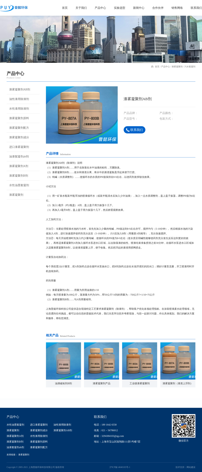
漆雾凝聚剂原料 (17, 118)
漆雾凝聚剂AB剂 (18, 89)
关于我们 (42, 403)
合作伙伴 (136, 403)
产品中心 (165, 66)
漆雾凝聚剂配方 (17, 127)
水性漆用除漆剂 (17, 108)
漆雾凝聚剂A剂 (17, 166)
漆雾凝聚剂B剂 (17, 175)
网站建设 (191, 467)
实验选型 (89, 403)
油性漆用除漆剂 (17, 99)
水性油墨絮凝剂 (17, 185)
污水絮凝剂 (189, 66)
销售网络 (160, 403)
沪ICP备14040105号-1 (119, 467)
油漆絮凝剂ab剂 (17, 156)
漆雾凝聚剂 (177, 66)
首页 (157, 66)
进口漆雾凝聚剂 (17, 146)
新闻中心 (112, 403)
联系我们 (134, 130)
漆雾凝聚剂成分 (17, 137)
